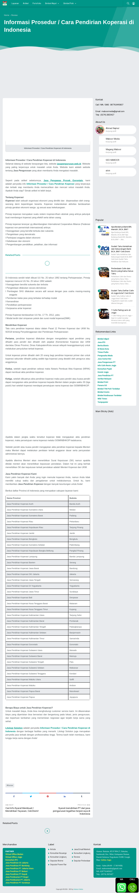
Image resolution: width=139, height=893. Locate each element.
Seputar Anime (56, 861)
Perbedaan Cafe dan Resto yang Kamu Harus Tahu (122, 271)
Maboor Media (78, 889)
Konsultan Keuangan (58, 853)
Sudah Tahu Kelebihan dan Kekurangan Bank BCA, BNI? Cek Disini (121, 249)
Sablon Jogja (106, 860)
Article (53, 849)
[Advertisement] (69, 75)
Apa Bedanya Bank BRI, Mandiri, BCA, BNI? (121, 228)
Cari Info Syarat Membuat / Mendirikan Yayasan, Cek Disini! (22, 809)
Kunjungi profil (111, 131)
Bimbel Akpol (50, 3)
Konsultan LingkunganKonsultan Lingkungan (58, 857)
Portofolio (37, 3)
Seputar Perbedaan (82, 861)
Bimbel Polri (69, 3)
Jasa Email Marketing (82, 849)
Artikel (26, 3)
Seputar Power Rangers (58, 864)
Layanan (15, 3)
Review (10, 785)
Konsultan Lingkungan (82, 853)
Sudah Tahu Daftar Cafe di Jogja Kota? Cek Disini (122, 291)
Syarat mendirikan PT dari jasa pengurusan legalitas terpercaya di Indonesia (71, 811)
